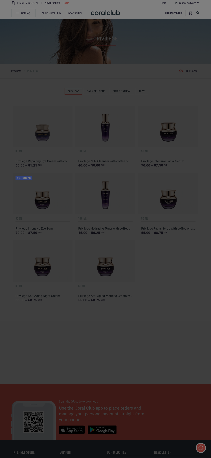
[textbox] (172, 18)
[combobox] (172, 18)
